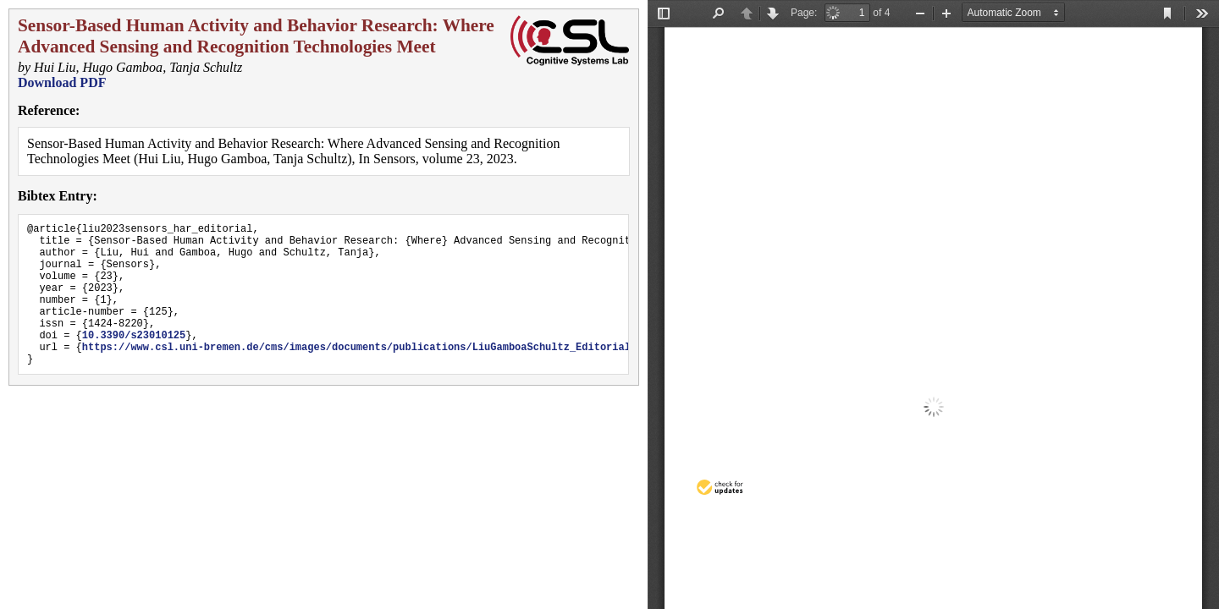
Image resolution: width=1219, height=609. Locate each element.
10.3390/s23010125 (133, 360)
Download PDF (62, 82)
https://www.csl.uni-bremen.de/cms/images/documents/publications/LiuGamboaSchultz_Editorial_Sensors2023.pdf (405, 374)
